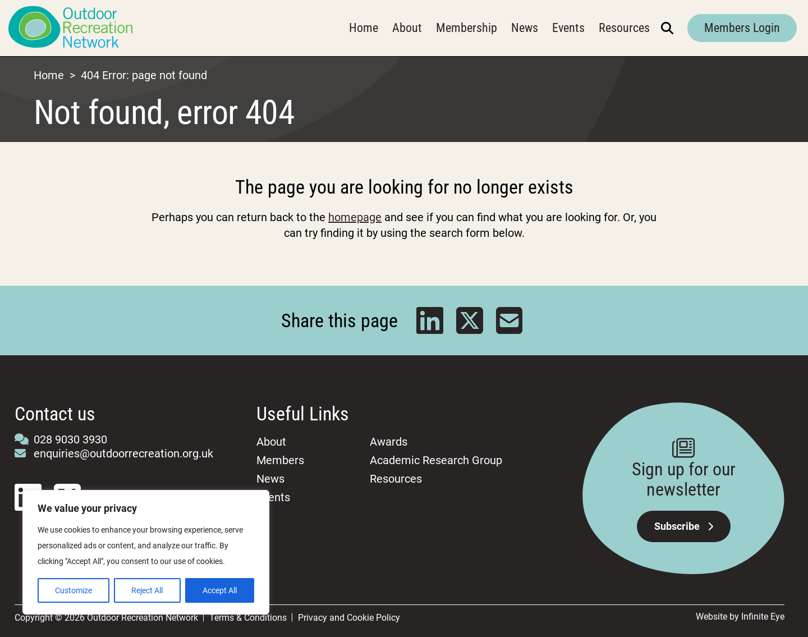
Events (568, 28)
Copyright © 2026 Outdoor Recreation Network (106, 617)
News (524, 28)
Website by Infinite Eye (740, 616)
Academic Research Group (436, 460)
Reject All (147, 590)
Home (363, 28)
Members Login (742, 28)
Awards (388, 441)
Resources (624, 28)
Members (280, 460)
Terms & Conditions (248, 617)
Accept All (220, 590)
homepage (355, 217)
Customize (73, 590)
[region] (145, 552)
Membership (466, 28)
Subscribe (683, 526)
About (407, 28)
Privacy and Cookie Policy (349, 617)
